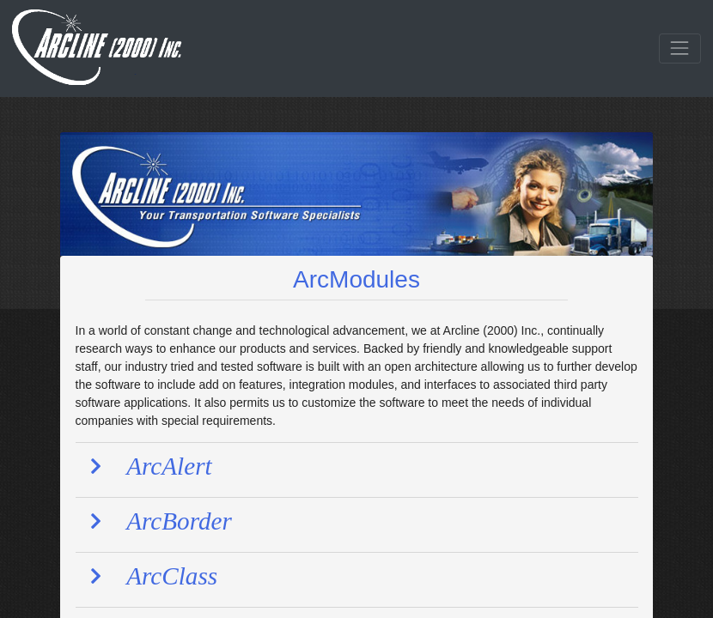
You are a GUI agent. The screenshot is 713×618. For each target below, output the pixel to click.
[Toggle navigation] (680, 48)
